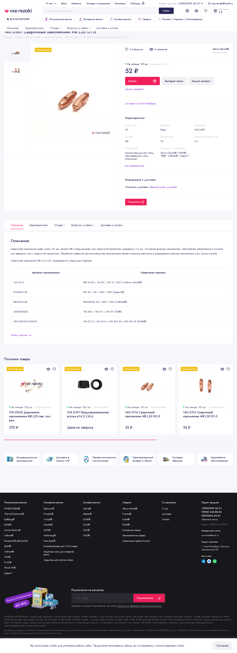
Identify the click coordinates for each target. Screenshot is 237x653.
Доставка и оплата (111, 225)
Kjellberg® (9, 519)
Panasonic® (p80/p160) (16, 541)
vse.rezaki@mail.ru (222, 3)
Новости (76, 3)
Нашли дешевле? (134, 89)
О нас (51, 3)
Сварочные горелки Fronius (136, 541)
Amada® (48, 524)
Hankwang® (50, 535)
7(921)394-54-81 (210, 516)
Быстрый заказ (174, 81)
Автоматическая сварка (133, 535)
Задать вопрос (201, 81)
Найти (166, 10)
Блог (64, 3)
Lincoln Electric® (12, 530)
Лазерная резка (91, 19)
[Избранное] (205, 11)
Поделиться (136, 202)
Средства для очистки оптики (58, 560)
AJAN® (7, 546)
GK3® (86, 530)
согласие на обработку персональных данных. (139, 605)
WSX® (47, 530)
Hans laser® (50, 541)
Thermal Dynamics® (14, 514)
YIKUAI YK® (10, 567)
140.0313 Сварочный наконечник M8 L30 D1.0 (200, 414)
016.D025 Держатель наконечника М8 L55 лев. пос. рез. (30, 416)
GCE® (86, 524)
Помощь (137, 3)
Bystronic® (49, 508)
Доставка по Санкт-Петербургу (140, 103)
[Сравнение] (196, 11)
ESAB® (7, 524)
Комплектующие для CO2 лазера (61, 546)
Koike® (126, 519)
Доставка (166, 514)
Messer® (87, 514)
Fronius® (126, 514)
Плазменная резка (58, 19)
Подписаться (149, 598)
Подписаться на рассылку (87, 590)
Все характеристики (134, 165)
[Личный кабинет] (187, 11)
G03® (86, 535)
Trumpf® (48, 519)
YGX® (7, 557)
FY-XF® (8, 562)
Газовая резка (120, 19)
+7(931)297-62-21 (181, 3)
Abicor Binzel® (221, 49)
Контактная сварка (131, 530)
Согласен (223, 646)
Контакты (120, 3)
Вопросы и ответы (82, 225)
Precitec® (48, 514)
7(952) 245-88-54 (211, 512)
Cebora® (8, 535)
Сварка (144, 19)
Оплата (165, 519)
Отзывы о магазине (98, 3)
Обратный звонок (209, 519)
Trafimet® (9, 551)
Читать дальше (21, 335)
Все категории (18, 19)
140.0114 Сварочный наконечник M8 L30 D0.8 (142, 414)
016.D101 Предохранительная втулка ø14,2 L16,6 (88, 414)
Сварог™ (8, 573)
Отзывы (59, 225)
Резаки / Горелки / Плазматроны (180, 19)
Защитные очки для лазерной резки (59, 553)
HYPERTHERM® (12, 508)
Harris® (87, 508)
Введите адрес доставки (163, 187)
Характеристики (38, 225)
